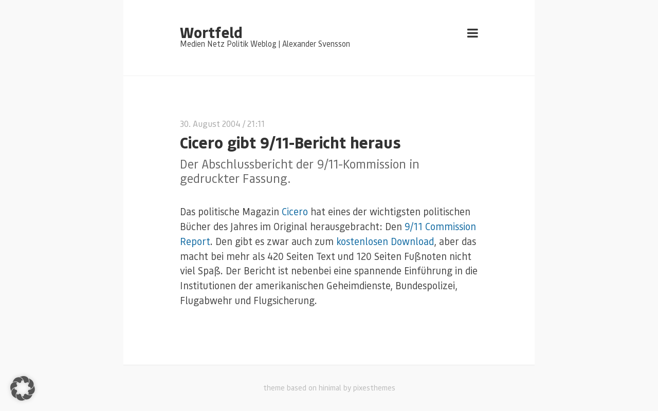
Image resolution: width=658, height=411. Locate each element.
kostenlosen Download (385, 241)
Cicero (295, 211)
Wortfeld (211, 32)
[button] (22, 388)
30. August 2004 (210, 123)
